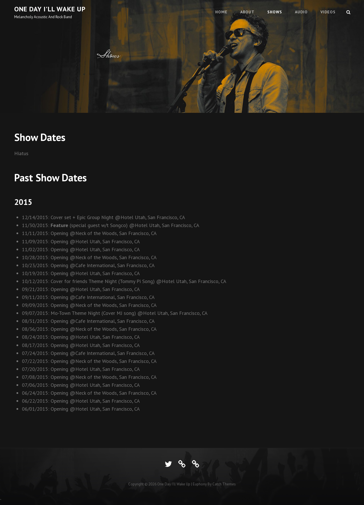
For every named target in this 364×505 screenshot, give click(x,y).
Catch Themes (224, 484)
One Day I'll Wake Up (50, 9)
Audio (301, 11)
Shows (274, 11)
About (247, 11)
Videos (328, 11)
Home (221, 11)
